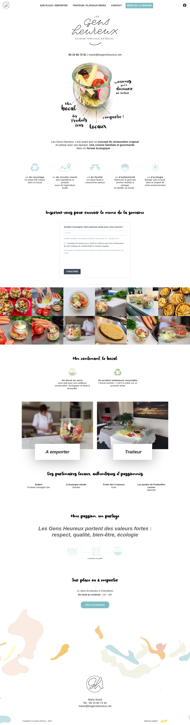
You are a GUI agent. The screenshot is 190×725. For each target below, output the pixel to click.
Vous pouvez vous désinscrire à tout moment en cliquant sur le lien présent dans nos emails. (93, 251)
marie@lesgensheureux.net (105, 54)
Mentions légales (151, 721)
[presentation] (84, 262)
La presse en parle (95, 558)
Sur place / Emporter (54, 5)
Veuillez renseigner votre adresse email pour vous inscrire (93, 227)
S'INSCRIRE (72, 271)
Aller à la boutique (95, 605)
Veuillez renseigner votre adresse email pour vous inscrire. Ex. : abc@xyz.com (91, 238)
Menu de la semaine (139, 5)
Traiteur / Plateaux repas (89, 5)
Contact (116, 5)
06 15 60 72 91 (77, 54)
